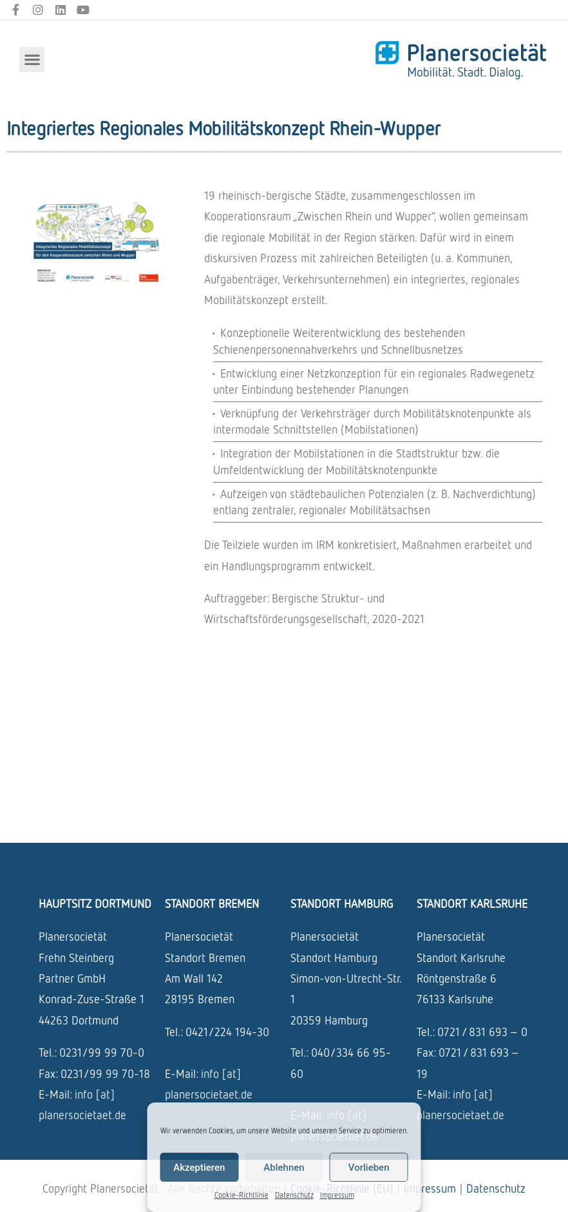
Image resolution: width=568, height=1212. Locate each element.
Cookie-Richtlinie (241, 1195)
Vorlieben (369, 1167)
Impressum (337, 1195)
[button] (31, 59)
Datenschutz (294, 1195)
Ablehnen (283, 1167)
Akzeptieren (199, 1167)
